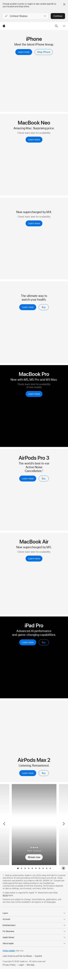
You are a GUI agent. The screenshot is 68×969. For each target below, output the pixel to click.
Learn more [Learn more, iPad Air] (34, 223)
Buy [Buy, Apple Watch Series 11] (44, 307)
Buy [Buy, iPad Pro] (44, 642)
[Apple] (4, 26)
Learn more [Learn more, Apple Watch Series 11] (28, 307)
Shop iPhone (43, 52)
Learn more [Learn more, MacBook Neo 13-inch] (34, 139)
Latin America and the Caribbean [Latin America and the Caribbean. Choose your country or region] (17, 956)
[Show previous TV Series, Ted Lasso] (4, 824)
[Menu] (64, 26)
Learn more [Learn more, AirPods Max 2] (28, 773)
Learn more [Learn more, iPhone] (24, 52)
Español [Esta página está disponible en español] (38, 956)
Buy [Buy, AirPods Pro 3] (44, 478)
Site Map (30, 965)
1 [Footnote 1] (42, 471)
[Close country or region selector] (64, 4)
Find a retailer (9, 951)
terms (5, 895)
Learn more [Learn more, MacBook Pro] (34, 394)
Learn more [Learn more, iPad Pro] (28, 642)
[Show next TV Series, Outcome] (63, 824)
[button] (25, 16)
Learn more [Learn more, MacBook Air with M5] (34, 558)
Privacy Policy (9, 965)
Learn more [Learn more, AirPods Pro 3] (28, 478)
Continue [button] (57, 16)
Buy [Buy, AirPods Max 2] (44, 773)
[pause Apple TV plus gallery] (63, 868)
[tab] (18, 868)
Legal (21, 965)
